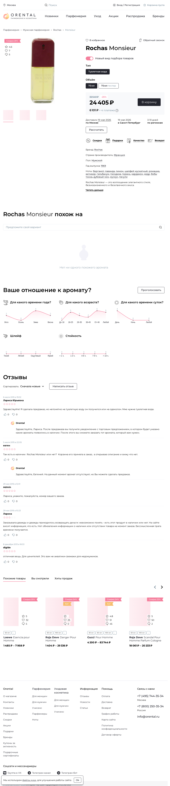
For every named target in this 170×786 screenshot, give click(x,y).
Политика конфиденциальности (114, 727)
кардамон (137, 174)
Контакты (8, 702)
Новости (85, 702)
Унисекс (37, 707)
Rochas (98, 149)
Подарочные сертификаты (11, 754)
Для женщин (39, 696)
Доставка (107, 702)
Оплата (106, 696)
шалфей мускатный (136, 171)
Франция (119, 155)
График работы (110, 713)
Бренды (158, 16)
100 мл (58, 633)
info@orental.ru (148, 716)
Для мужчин (39, 702)
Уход (97, 16)
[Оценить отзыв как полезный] (5, 414)
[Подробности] (117, 110)
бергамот (98, 171)
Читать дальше (94, 190)
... (13, 633)
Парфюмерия (76, 16)
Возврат (106, 707)
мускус (114, 176)
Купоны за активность (9, 745)
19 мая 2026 (104, 119)
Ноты (35, 719)
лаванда (110, 171)
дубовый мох (101, 176)
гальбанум (103, 174)
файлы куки (29, 780)
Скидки (7, 719)
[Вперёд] (161, 587)
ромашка (154, 171)
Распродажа (135, 16)
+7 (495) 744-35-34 (150, 696)
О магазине (10, 696)
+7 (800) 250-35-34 (150, 706)
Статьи (84, 707)
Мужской (97, 160)
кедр (147, 174)
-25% (103, 96)
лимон (120, 171)
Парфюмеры (39, 713)
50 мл (7, 633)
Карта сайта (108, 719)
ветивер (91, 174)
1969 (103, 165)
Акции (113, 16)
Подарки (8, 731)
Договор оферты (111, 734)
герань (126, 174)
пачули (123, 176)
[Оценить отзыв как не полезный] (13, 414)
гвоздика (115, 174)
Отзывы (84, 696)
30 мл (91, 633)
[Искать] (160, 227)
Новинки (51, 16)
